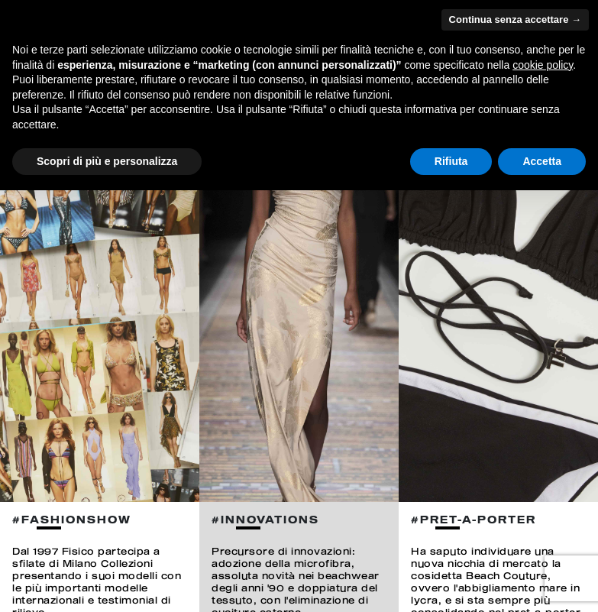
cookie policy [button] (542, 65)
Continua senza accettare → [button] (515, 19)
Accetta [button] (541, 161)
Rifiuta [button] (451, 161)
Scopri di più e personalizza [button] (107, 161)
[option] (99, 306)
